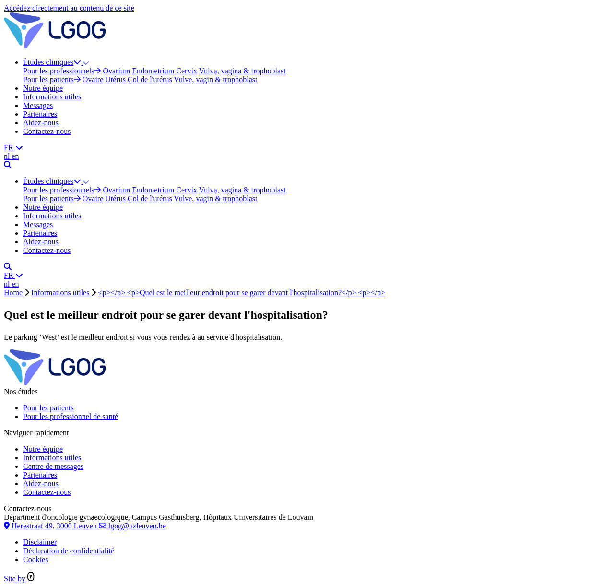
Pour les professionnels (62, 71)
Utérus (115, 79)
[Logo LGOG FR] (55, 46)
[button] (86, 62)
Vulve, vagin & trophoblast (215, 79)
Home (14, 292)
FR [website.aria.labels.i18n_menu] (13, 148)
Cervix (186, 71)
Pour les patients (52, 79)
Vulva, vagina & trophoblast (242, 71)
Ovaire (93, 79)
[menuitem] (316, 71)
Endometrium (153, 71)
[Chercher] (8, 165)
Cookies (35, 559)
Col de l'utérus (150, 79)
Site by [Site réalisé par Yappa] (19, 579)
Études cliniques (53, 62)
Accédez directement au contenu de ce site (69, 8)
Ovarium (116, 71)
